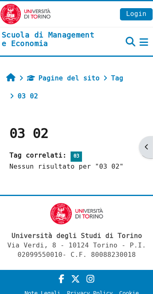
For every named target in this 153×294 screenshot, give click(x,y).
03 (76, 156)
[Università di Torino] (25, 13)
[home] (51, 40)
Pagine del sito (63, 78)
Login (136, 13)
